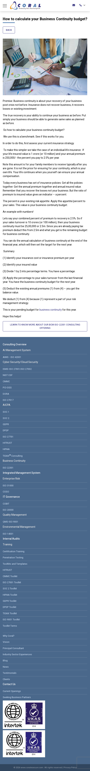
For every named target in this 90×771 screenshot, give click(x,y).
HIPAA (6, 449)
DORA (6, 394)
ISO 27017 (8, 400)
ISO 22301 (8, 467)
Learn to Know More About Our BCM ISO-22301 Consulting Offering (45, 326)
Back (9, 30)
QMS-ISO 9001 (10, 521)
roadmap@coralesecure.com (73, 5)
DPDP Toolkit (9, 607)
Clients (6, 679)
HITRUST (7, 443)
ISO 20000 (8, 510)
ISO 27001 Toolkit (12, 582)
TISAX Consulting (13, 456)
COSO (6, 491)
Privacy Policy (70, 767)
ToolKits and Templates (15, 564)
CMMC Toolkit (10, 576)
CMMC (6, 381)
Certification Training (13, 551)
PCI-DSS (7, 387)
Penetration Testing (13, 557)
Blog (5, 660)
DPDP (6, 430)
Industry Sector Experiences (17, 654)
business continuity (50, 310)
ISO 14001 (8, 534)
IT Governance (11, 497)
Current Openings (12, 691)
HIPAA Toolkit (10, 595)
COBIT (6, 503)
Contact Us (9, 684)
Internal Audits (11, 539)
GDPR (6, 424)
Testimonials (9, 673)
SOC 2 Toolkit (10, 588)
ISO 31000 (8, 485)
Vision (6, 642)
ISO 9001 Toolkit (11, 619)
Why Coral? (8, 636)
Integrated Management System (21, 473)
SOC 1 (6, 412)
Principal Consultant (13, 648)
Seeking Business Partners (17, 697)
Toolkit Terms (10, 626)
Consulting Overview (14, 344)
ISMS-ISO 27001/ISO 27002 (17, 369)
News (6, 667)
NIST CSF (8, 375)
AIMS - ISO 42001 (12, 357)
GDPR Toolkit (9, 601)
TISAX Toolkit (10, 613)
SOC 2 (6, 418)
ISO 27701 (8, 436)
